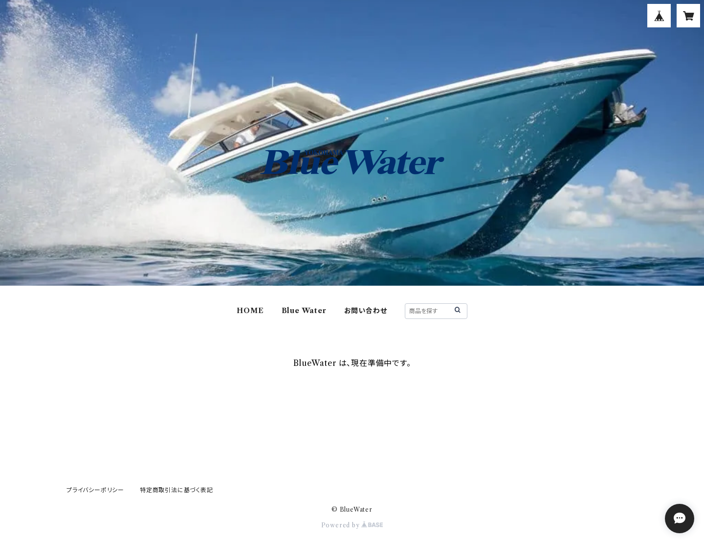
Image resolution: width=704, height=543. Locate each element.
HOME (250, 310)
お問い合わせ (365, 310)
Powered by (352, 525)
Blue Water (304, 310)
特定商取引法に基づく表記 (176, 490)
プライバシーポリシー (95, 490)
